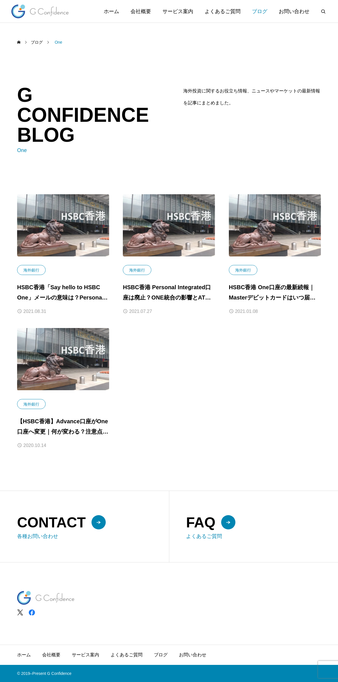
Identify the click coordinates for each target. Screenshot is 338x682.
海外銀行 (31, 270)
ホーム (111, 11)
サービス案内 (177, 11)
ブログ (259, 11)
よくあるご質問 (223, 11)
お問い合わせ (294, 11)
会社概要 (141, 11)
